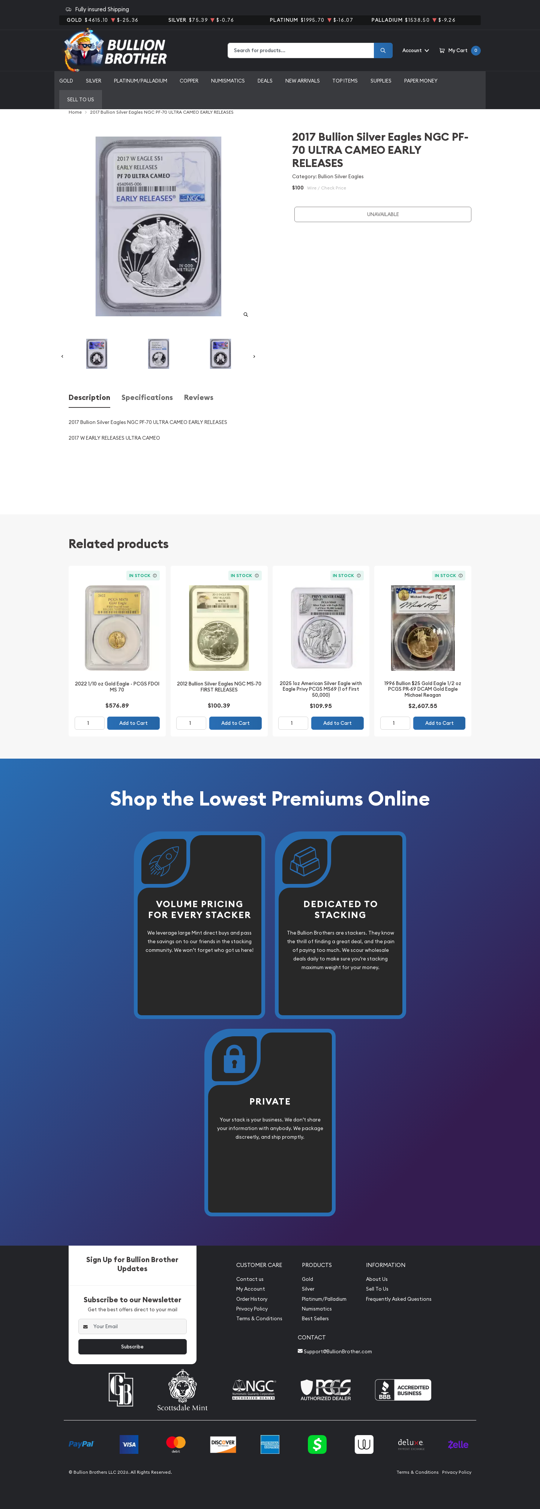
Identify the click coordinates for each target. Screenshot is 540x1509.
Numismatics (228, 81)
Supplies (381, 81)
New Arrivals (302, 81)
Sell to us (80, 99)
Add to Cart (133, 723)
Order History (251, 1299)
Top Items (345, 81)
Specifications (147, 397)
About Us (377, 1279)
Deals (265, 81)
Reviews (198, 397)
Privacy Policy (252, 1309)
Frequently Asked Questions (399, 1299)
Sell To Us (377, 1289)
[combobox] (301, 50)
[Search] (383, 50)
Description (89, 397)
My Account (250, 1289)
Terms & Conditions (259, 1318)
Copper (189, 81)
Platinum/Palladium (140, 81)
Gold (66, 81)
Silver (93, 81)
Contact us (250, 1279)
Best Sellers (315, 1318)
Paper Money (421, 81)
